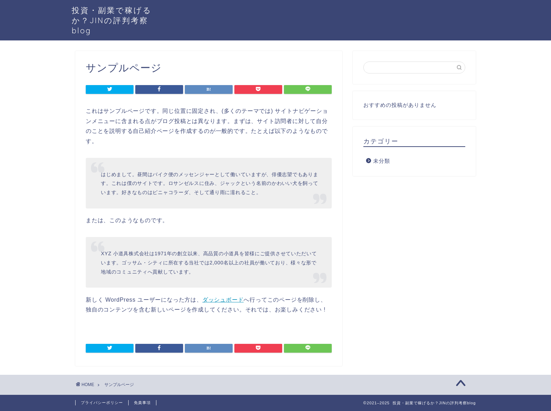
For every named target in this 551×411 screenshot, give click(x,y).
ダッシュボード (223, 300)
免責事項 (142, 402)
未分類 (381, 161)
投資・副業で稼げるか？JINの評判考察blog (112, 20)
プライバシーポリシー (102, 402)
